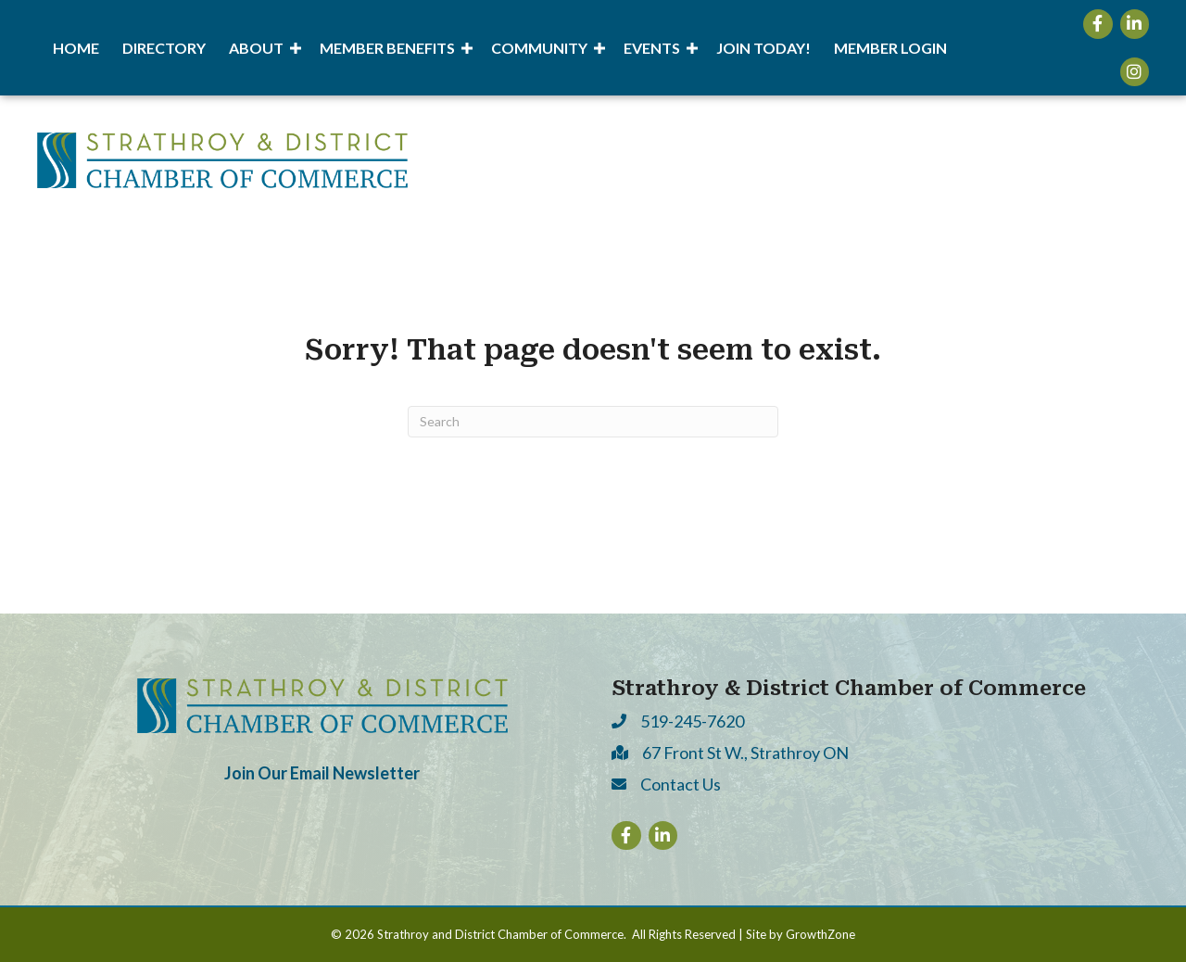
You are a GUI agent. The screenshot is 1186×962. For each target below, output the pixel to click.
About (256, 48)
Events (652, 48)
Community (539, 48)
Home (76, 48)
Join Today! (763, 48)
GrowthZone (820, 934)
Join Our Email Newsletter (322, 773)
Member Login (890, 48)
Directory (164, 48)
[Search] (593, 421)
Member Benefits (387, 48)
